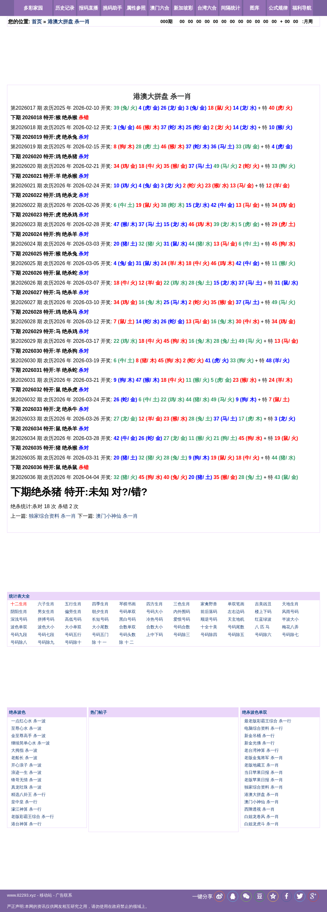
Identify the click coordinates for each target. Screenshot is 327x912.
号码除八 (19, 642)
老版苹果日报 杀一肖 (263, 779)
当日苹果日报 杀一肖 (263, 772)
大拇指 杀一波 (24, 750)
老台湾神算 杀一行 (261, 750)
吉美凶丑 (263, 603)
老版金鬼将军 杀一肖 (263, 757)
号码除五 (236, 634)
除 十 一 (99, 642)
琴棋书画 (127, 603)
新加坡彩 (183, 8)
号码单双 (127, 611)
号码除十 (73, 642)
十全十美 (209, 627)
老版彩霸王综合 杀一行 (32, 816)
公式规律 (278, 8)
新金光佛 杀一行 (259, 743)
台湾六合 (207, 8)
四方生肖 (154, 603)
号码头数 (127, 634)
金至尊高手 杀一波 (28, 735)
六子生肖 (46, 603)
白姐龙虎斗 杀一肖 (261, 824)
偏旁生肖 (73, 611)
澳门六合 (159, 8)
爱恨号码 (181, 619)
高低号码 (73, 619)
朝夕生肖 (100, 611)
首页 (37, 21)
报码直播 (88, 8)
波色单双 (19, 627)
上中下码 (154, 634)
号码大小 (154, 611)
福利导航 (301, 8)
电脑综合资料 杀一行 (263, 728)
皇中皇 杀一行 (24, 801)
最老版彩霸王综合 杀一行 (267, 721)
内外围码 (181, 611)
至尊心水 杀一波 (26, 728)
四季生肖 (100, 603)
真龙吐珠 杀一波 (26, 787)
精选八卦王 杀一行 (28, 794)
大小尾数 (100, 627)
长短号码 (100, 619)
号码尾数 (236, 627)
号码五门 (100, 634)
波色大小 (46, 627)
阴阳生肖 (19, 611)
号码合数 (181, 627)
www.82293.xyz (21, 895)
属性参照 (136, 8)
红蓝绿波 (263, 619)
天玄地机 (236, 619)
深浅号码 (19, 619)
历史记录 (64, 8)
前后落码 (209, 611)
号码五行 (73, 634)
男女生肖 (46, 611)
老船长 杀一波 (24, 757)
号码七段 (46, 634)
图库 (254, 8)
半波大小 (290, 619)
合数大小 (154, 627)
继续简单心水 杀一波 (30, 743)
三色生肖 (181, 603)
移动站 (46, 895)
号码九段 (19, 634)
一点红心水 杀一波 (28, 721)
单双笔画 (236, 603)
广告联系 (64, 895)
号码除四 (209, 634)
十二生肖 (19, 603)
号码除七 (290, 634)
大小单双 (73, 627)
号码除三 (181, 634)
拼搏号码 (46, 619)
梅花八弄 (290, 627)
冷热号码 (154, 619)
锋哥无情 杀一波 (26, 779)
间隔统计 (230, 8)
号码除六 (263, 634)
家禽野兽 (209, 603)
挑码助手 (112, 8)
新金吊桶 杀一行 (259, 735)
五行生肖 (73, 603)
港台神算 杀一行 (26, 824)
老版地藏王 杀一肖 (261, 765)
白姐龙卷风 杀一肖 (261, 816)
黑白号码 (127, 619)
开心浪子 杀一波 (26, 765)
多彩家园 (33, 8)
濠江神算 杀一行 (26, 809)
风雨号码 (290, 611)
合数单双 (127, 627)
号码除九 (46, 642)
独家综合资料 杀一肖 (52, 516)
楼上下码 (263, 611)
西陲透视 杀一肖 (259, 809)
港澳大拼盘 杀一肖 (69, 21)
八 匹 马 (262, 627)
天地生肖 (290, 603)
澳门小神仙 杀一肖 (117, 516)
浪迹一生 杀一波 (26, 772)
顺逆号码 (209, 619)
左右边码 (236, 611)
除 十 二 (126, 642)
